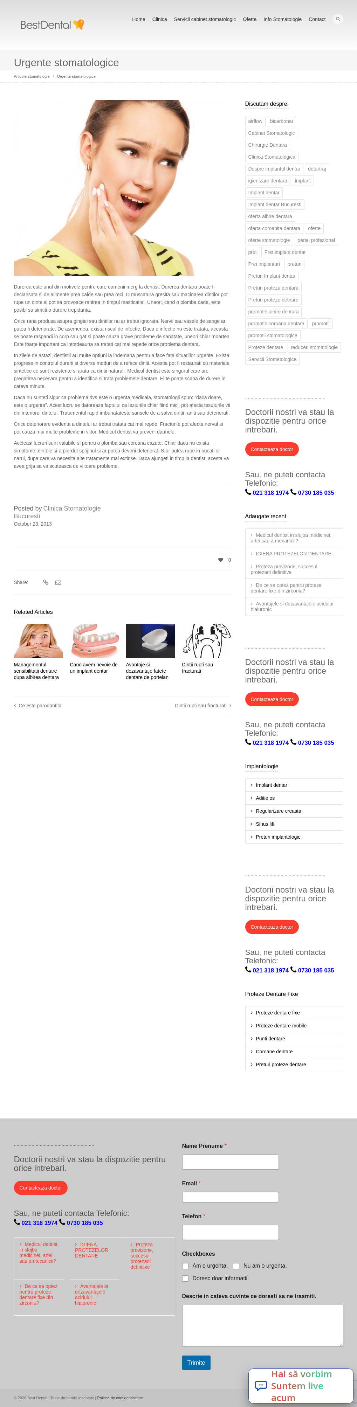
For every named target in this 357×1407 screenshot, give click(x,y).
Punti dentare (270, 1038)
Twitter (250, 387)
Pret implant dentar (285, 252)
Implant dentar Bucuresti (275, 204)
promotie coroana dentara (276, 323)
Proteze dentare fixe (278, 1013)
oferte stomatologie (269, 240)
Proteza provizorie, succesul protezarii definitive (284, 569)
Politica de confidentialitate (120, 1398)
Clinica (159, 19)
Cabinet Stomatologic (271, 133)
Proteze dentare (265, 347)
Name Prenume (204, 1146)
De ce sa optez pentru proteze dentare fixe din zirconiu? (286, 588)
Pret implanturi (264, 264)
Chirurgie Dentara (267, 145)
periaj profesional (316, 240)
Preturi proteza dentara (273, 288)
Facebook (266, 387)
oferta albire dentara (270, 216)
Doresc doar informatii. (221, 1278)
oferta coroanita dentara (274, 228)
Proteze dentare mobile (281, 1025)
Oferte (249, 19)
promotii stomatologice (272, 335)
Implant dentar (264, 192)
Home (138, 19)
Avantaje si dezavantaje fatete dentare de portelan (147, 671)
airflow (255, 121)
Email (191, 1183)
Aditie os (265, 798)
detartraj (317, 169)
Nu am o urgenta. (265, 1266)
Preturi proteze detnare (273, 300)
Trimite (196, 1362)
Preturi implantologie (278, 837)
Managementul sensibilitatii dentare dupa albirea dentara (36, 671)
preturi (295, 264)
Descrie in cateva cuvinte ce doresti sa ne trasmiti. (249, 1296)
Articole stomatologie (32, 76)
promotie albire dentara (273, 311)
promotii (321, 323)
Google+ (297, 387)
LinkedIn (281, 387)
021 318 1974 (271, 493)
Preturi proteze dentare (281, 1064)
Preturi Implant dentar (272, 276)
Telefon (193, 1216)
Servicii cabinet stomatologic (205, 19)
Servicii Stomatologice (272, 359)
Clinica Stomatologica (272, 157)
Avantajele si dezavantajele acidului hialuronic (292, 606)
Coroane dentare (274, 1051)
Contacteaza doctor (272, 449)
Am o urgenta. (210, 1266)
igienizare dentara (267, 180)
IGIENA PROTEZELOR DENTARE (293, 553)
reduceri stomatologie (314, 347)
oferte (314, 228)
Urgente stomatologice (76, 76)
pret (252, 252)
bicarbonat (281, 121)
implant (303, 180)
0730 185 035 (316, 493)
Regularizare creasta (278, 811)
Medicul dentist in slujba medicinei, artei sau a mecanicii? (291, 537)
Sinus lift (265, 824)
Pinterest (328, 387)
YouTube (312, 387)
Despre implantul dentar (274, 169)
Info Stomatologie (282, 19)
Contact (317, 19)
